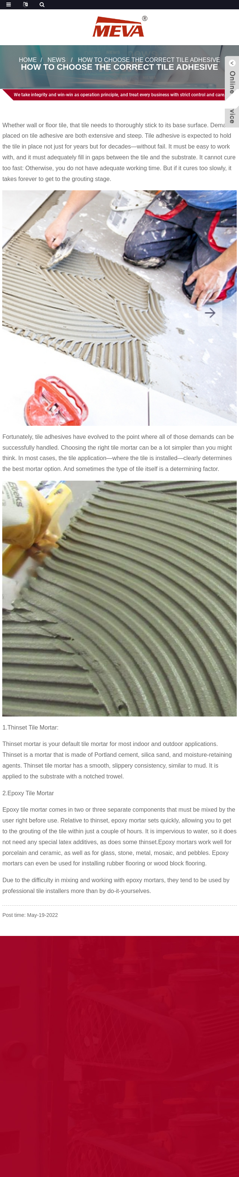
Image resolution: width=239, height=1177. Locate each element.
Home (28, 60)
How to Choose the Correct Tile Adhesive (149, 60)
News (56, 60)
